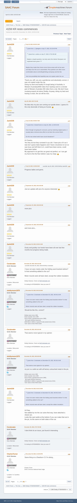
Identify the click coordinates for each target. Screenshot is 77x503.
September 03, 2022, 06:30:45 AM (34, 224)
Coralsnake (11, 264)
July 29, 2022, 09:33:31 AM (33, 44)
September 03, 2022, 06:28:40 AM (34, 205)
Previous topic (58, 33)
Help (57, 500)
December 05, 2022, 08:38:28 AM (32, 356)
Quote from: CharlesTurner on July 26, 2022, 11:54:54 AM (43, 125)
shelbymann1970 (13, 290)
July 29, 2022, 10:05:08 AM (33, 166)
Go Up (7, 481)
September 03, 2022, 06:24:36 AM (34, 185)
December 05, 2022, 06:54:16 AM (32, 263)
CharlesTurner (12, 454)
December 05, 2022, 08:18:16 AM (32, 329)
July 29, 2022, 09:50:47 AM (33, 120)
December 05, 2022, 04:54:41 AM (34, 244)
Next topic (67, 33)
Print (69, 39)
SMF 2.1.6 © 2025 (8, 500)
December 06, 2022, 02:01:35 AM (34, 388)
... (21, 39)
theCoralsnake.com (45, 281)
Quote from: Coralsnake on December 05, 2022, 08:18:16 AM (44, 360)
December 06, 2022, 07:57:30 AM (32, 427)
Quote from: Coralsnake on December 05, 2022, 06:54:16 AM (44, 294)
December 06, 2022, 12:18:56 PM (34, 454)
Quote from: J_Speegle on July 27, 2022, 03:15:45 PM (42, 48)
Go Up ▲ (71, 500)
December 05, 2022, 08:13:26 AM (34, 290)
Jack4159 (10, 44)
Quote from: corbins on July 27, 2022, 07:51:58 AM (42, 54)
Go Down (8, 39)
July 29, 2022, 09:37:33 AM (31, 101)
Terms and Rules (64, 500)
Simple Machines (17, 500)
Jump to (46, 489)
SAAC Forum (12, 7)
